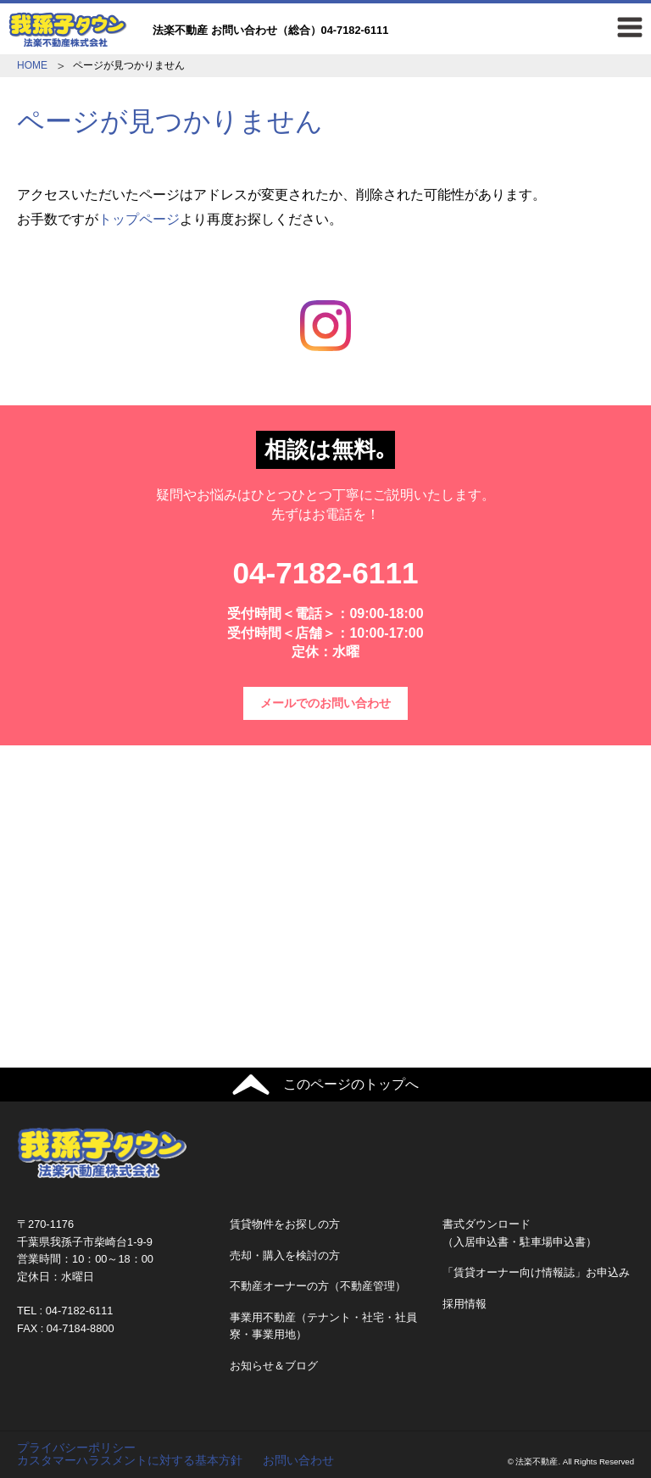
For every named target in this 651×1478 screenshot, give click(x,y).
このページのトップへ (351, 1084)
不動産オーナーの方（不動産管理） (318, 1286)
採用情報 (464, 1303)
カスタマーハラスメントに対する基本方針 (129, 1460)
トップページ (139, 219)
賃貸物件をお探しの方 (285, 1224)
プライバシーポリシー (76, 1447)
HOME (32, 65)
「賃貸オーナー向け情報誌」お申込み (536, 1272)
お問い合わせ (298, 1460)
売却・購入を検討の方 (285, 1255)
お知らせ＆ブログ (274, 1365)
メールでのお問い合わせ (325, 703)
